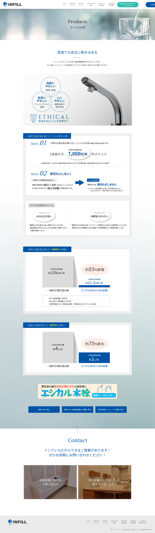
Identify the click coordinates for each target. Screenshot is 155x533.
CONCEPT (66, 4)
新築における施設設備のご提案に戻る (77, 409)
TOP (58, 4)
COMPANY (105, 4)
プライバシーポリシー (115, 529)
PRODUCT (95, 4)
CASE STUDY (85, 4)
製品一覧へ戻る (44, 409)
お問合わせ (143, 4)
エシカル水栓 (121, 4)
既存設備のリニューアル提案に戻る (111, 409)
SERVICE (75, 4)
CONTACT (142, 521)
